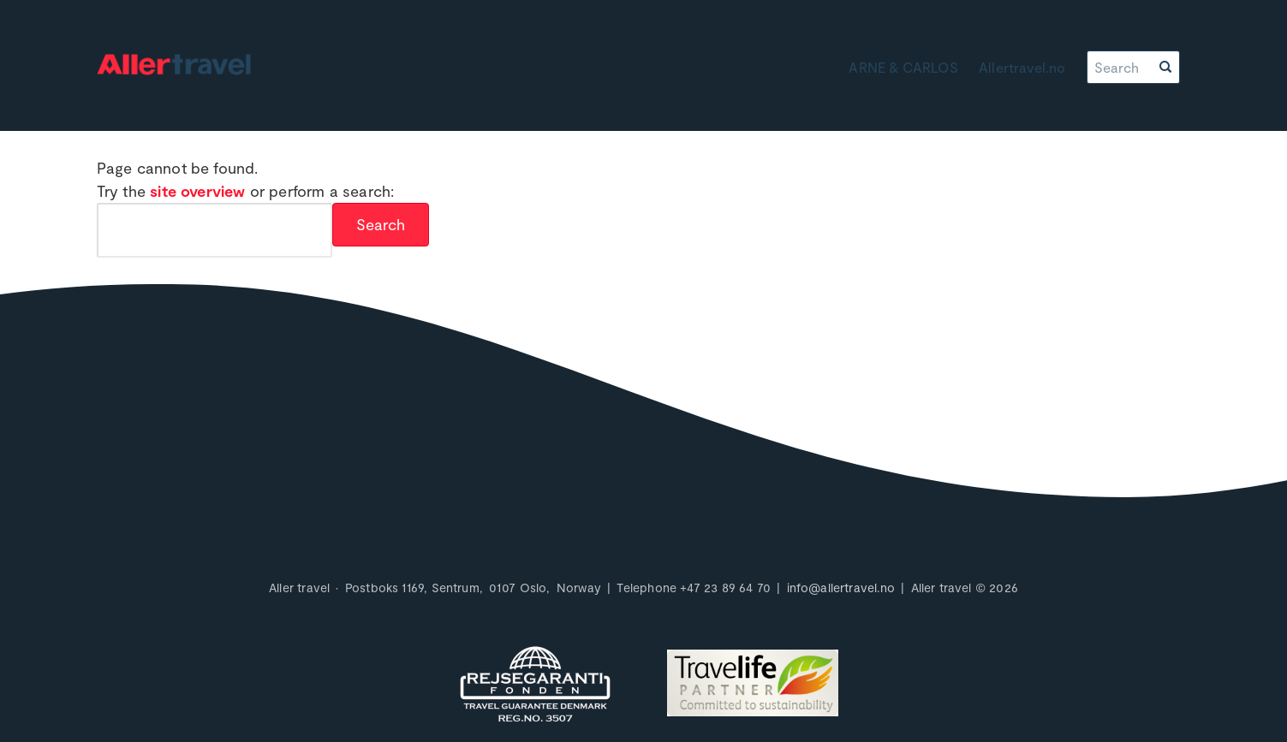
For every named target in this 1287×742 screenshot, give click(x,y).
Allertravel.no (1022, 67)
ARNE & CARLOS (903, 67)
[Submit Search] (380, 224)
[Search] (1121, 67)
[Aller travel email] (841, 587)
